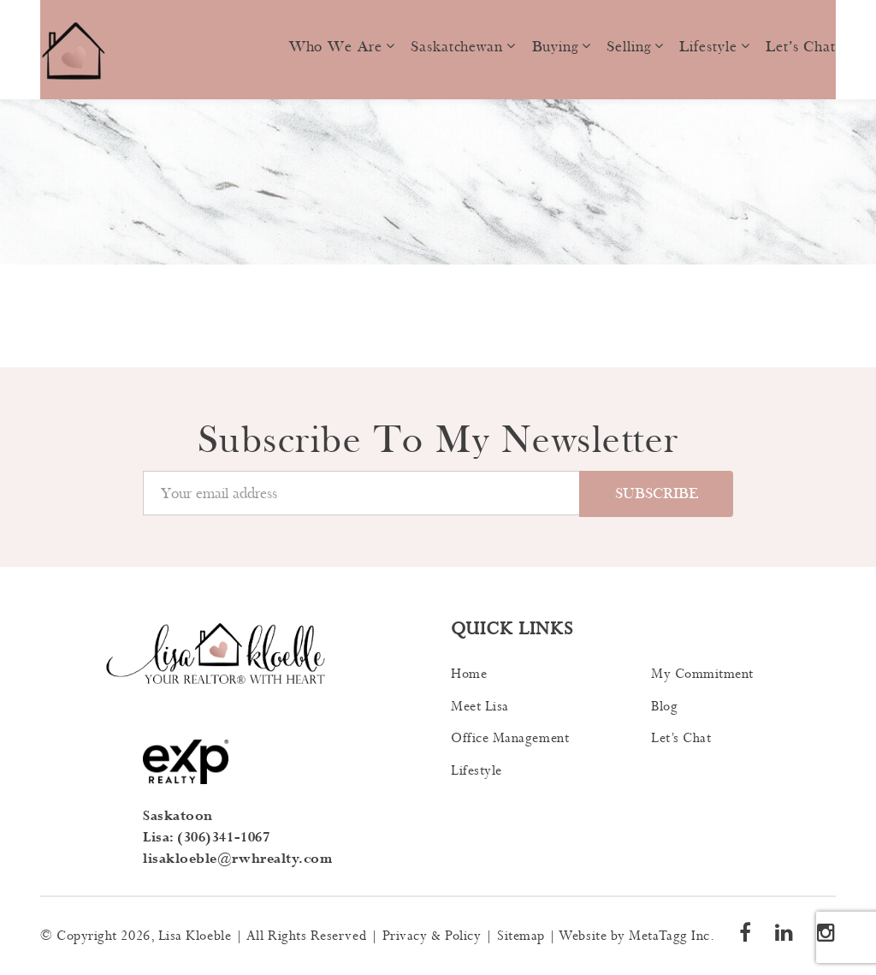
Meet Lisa (480, 707)
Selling (628, 47)
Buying (555, 47)
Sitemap (521, 936)
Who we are (335, 47)
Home (469, 674)
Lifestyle (708, 47)
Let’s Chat (801, 47)
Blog (664, 707)
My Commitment (702, 674)
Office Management (510, 738)
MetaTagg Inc (669, 936)
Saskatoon (178, 816)
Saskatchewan (457, 47)
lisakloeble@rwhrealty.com (238, 859)
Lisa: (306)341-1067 (206, 838)
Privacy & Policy (432, 936)
